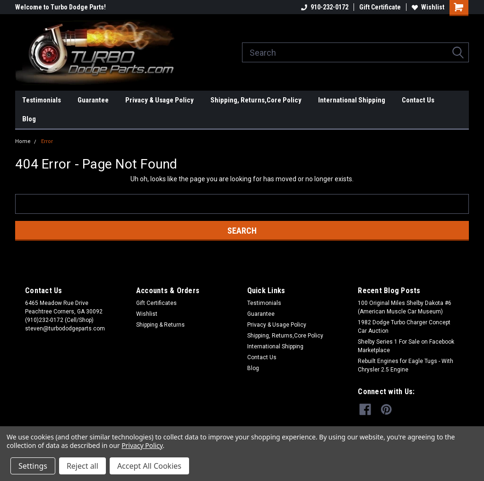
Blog (29, 119)
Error (47, 141)
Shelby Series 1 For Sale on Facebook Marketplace (406, 346)
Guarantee (93, 100)
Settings (32, 466)
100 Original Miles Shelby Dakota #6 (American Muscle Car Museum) (404, 307)
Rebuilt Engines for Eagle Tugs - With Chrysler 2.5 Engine (405, 365)
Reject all (82, 466)
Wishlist (428, 7)
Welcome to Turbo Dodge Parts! (60, 7)
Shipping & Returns (160, 324)
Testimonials (41, 100)
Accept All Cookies (149, 466)
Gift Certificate (380, 7)
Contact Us (418, 100)
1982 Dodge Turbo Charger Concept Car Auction (404, 326)
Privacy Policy (142, 445)
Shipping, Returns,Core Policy (256, 100)
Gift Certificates (156, 303)
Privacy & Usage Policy (159, 100)
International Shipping (351, 100)
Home (23, 141)
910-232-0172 (324, 7)
